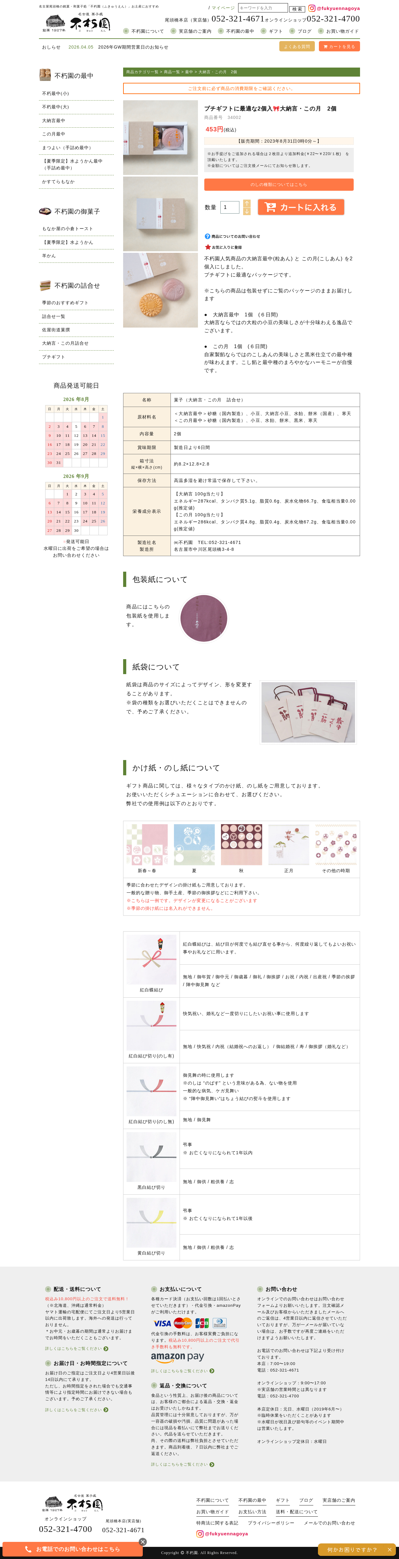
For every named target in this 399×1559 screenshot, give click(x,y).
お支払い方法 (252, 1511)
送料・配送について (297, 1511)
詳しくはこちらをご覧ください (73, 1348)
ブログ (305, 31)
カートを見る (339, 46)
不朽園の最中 (240, 31)
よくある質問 (297, 46)
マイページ (223, 7)
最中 (189, 72)
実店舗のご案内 (195, 31)
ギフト (276, 31)
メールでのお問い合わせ (329, 1523)
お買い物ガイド (342, 31)
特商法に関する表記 (217, 1523)
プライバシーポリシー (271, 1523)
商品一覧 (172, 72)
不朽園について (148, 31)
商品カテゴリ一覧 (142, 72)
